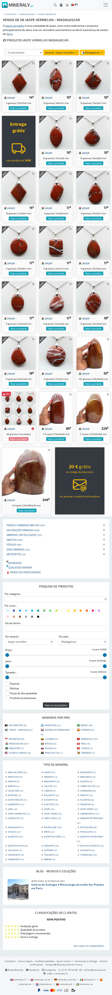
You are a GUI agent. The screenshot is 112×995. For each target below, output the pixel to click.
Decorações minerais (23, 530)
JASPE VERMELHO (19, 813)
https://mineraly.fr (57, 973)
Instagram (49, 969)
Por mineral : (12, 636)
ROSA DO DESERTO (92, 845)
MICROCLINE (53, 827)
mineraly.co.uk (40, 979)
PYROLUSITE (88, 831)
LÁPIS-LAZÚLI (52, 818)
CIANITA (49, 790)
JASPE (49, 809)
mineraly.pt (64, 984)
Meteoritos (16, 554)
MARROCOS (89, 738)
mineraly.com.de (65, 979)
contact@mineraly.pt (94, 969)
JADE (12, 809)
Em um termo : (13, 623)
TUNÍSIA (86, 748)
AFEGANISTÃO (17, 725)
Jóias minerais (18, 549)
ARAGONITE (51, 781)
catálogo (11, 14)
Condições (10, 961)
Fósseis (14, 544)
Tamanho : (11, 672)
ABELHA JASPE (17, 772)
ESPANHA (87, 729)
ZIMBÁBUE (88, 752)
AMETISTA (15, 776)
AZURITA (86, 781)
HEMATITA (87, 804)
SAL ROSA (15, 850)
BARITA (13, 786)
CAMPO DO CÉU (90, 786)
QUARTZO (15, 836)
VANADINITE (16, 859)
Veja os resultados (56, 705)
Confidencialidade (44, 961)
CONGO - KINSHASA (20, 729)
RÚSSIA (50, 748)
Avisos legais (25, 961)
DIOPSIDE (14, 795)
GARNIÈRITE (16, 804)
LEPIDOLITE (15, 818)
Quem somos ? (65, 961)
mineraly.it (88, 979)
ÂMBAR (49, 859)
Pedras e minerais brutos (26, 525)
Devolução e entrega (86, 961)
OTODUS (14, 831)
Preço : (9, 650)
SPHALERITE (16, 854)
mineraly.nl (44, 984)
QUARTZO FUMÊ (54, 836)
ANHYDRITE (87, 776)
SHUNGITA (87, 850)
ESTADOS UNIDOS (20, 752)
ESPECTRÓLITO (17, 799)
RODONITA (51, 845)
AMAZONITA (88, 772)
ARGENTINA (53, 725)
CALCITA (50, 786)
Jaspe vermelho (47, 14)
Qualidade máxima (19, 567)
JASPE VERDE (89, 809)
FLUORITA (87, 799)
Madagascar (27, 14)
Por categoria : (13, 593)
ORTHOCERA (88, 827)
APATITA (13, 781)
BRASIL (86, 725)
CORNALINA (88, 790)
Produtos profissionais (24, 572)
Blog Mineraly (14, 969)
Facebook (32, 969)
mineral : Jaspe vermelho (61, 52)
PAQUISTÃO (16, 748)
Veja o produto (18, 108)
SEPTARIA (50, 850)
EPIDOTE (86, 795)
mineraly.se (84, 984)
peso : (8, 661)
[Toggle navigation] (105, 5)
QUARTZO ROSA (18, 845)
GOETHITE (51, 804)
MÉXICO (51, 743)
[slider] (7, 655)
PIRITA (49, 831)
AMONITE (50, 776)
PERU (85, 743)
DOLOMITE (51, 795)
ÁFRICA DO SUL (54, 752)
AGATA (49, 772)
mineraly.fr (18, 979)
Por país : (64, 636)
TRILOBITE (51, 854)
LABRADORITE (89, 813)
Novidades (14, 563)
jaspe (9, 97)
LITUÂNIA (51, 738)
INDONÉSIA (16, 738)
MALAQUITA (15, 827)
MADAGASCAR (19, 743)
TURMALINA (88, 854)
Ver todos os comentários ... (89, 946)
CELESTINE (15, 790)
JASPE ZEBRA (53, 813)
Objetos (15, 539)
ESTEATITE (51, 799)
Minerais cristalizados (24, 534)
